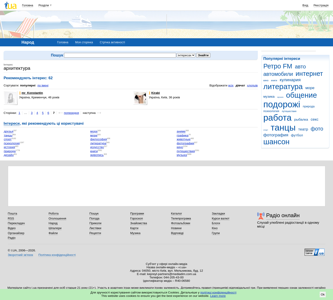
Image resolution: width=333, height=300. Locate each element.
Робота (54, 213)
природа (309, 106)
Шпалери (55, 228)
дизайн (9, 155)
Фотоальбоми (180, 223)
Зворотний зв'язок (20, 255)
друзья (8, 131)
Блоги (216, 223)
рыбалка (301, 119)
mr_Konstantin (31, 93)
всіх (230, 85)
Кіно (215, 228)
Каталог (176, 213)
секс (314, 119)
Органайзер (16, 233)
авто (300, 67)
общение (301, 95)
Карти (134, 228)
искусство (97, 147)
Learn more (218, 296)
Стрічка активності (112, 42)
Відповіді (177, 233)
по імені (42, 85)
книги (274, 80)
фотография (275, 135)
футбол (297, 135)
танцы (283, 127)
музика (269, 96)
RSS (11, 218)
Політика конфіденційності (57, 255)
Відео (12, 228)
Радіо (12, 237)
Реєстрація (321, 5)
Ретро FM (277, 66)
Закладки (218, 213)
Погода (94, 218)
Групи (216, 233)
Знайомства (138, 223)
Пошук (94, 213)
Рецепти (95, 233)
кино (266, 80)
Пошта (12, 213)
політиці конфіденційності (218, 292)
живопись (96, 155)
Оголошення (57, 218)
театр (303, 129)
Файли (53, 233)
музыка (280, 97)
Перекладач (16, 223)
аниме (181, 131)
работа (277, 117)
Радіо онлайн (283, 215)
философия (98, 139)
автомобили (278, 74)
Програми (137, 213)
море (309, 88)
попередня (71, 113)
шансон (276, 142)
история (9, 147)
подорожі (281, 104)
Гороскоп (136, 218)
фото (317, 129)
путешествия (289, 111)
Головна (27, 5)
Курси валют (221, 218)
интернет (309, 73)
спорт (265, 130)
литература (283, 86)
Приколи (95, 223)
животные (184, 139)
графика (182, 135)
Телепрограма (181, 218)
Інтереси (12, 123)
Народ (53, 223)
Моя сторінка (84, 42)
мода (93, 131)
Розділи (44, 5)
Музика (135, 233)
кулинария (290, 79)
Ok (323, 294)
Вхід (305, 5)
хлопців (252, 85)
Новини (176, 228)
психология (271, 111)
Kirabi (154, 93)
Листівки (95, 228)
